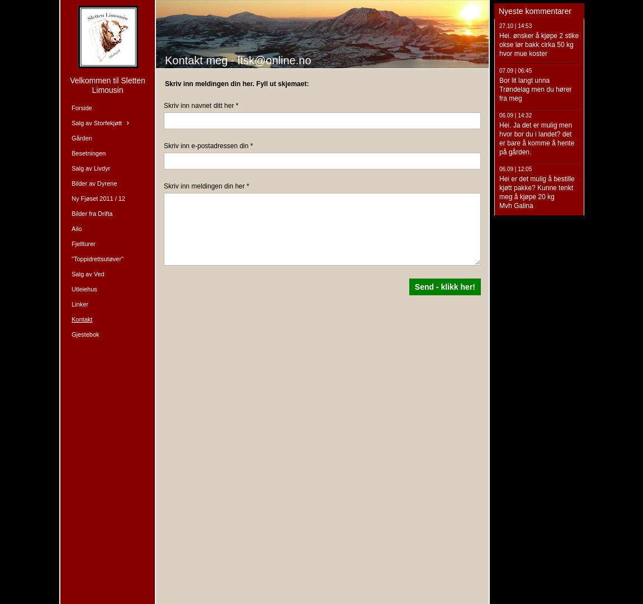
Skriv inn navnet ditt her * (201, 106)
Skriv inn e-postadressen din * (208, 146)
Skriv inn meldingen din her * (206, 186)
